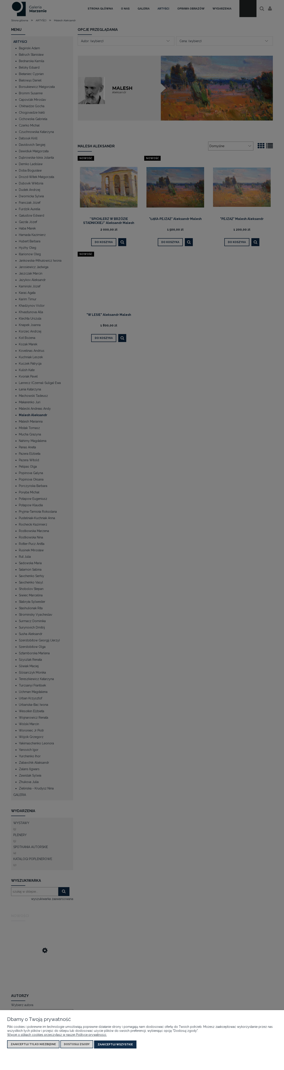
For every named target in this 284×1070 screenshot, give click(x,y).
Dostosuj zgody (77, 1044)
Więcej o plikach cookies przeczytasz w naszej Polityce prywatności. (57, 1035)
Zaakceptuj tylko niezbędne (33, 1044)
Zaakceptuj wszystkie (115, 1044)
